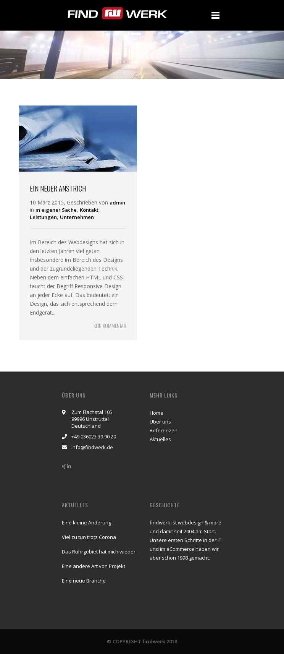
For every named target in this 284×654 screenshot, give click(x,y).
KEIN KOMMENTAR (110, 325)
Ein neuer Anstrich (58, 188)
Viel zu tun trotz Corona (89, 537)
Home (156, 412)
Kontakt (89, 209)
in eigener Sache (56, 209)
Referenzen (164, 430)
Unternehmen (77, 217)
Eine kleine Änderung (86, 522)
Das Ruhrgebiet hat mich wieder (99, 551)
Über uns (160, 421)
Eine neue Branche (84, 580)
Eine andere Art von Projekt (93, 566)
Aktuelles (160, 439)
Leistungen (43, 217)
